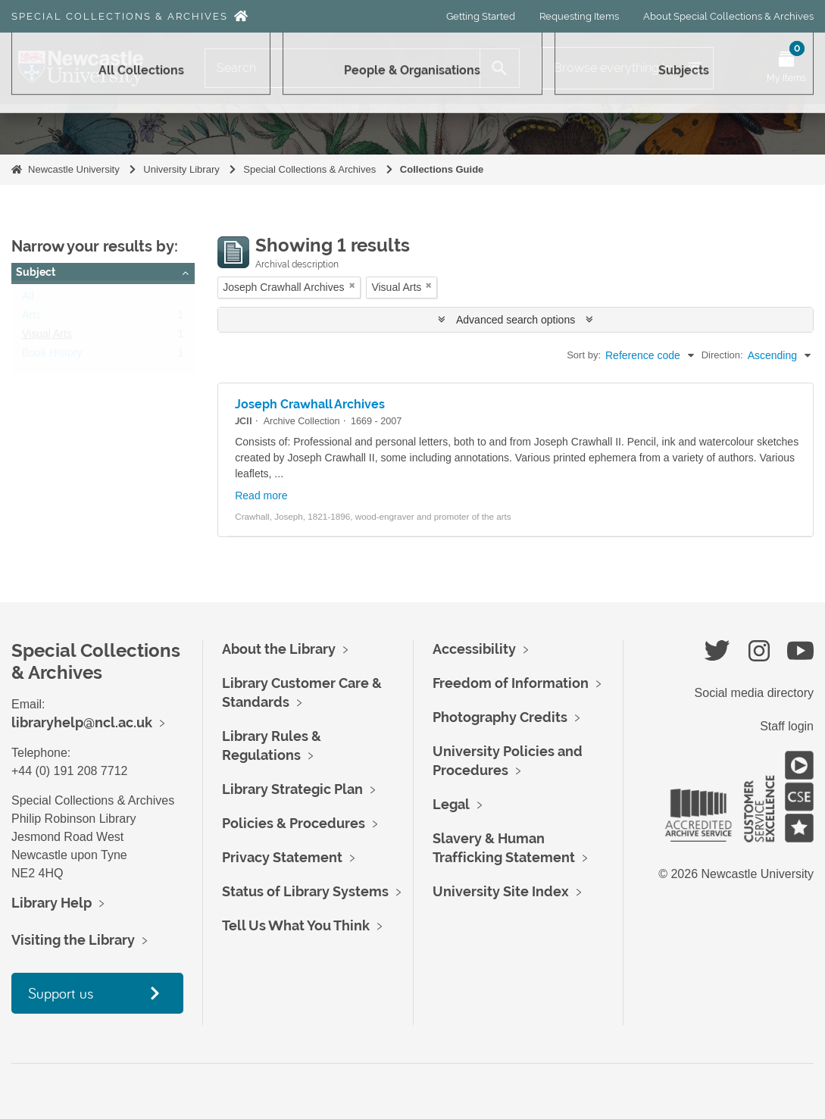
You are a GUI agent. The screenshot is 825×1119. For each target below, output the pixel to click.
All (28, 299)
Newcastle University (74, 169)
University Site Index (501, 891)
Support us (60, 992)
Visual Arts (47, 337)
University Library (181, 169)
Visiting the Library (73, 940)
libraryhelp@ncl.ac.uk (81, 722)
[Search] (342, 68)
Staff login (787, 726)
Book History (52, 356)
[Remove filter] (352, 285)
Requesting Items (579, 16)
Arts (31, 318)
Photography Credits (500, 717)
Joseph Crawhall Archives (310, 404)
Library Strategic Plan (292, 789)
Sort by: (584, 355)
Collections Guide (442, 169)
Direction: (722, 355)
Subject (35, 272)
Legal (451, 804)
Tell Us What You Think (296, 925)
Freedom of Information (511, 683)
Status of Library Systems (305, 891)
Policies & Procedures (293, 823)
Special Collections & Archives (119, 16)
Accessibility (474, 649)
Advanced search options (515, 320)
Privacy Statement (282, 857)
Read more (261, 495)
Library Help (51, 903)
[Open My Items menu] (786, 68)
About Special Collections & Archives (728, 16)
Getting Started (480, 16)
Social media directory (754, 692)
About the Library (279, 649)
